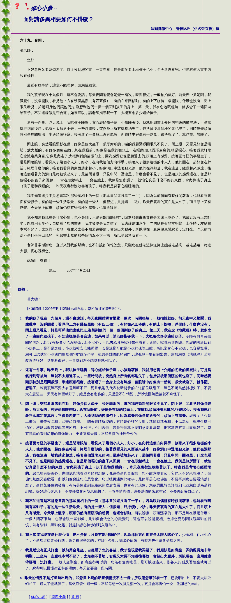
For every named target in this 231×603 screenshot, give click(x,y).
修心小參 (38, 597)
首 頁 (75, 597)
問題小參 (58, 597)
